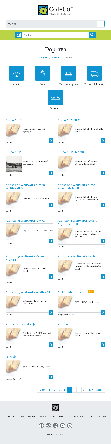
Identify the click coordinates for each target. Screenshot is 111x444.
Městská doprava (68, 84)
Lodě (42, 84)
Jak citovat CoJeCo (76, 416)
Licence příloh (47, 416)
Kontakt (32, 416)
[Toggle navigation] (101, 24)
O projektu (8, 416)
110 (91, 389)
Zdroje (20, 416)
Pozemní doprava (94, 84)
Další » (99, 389)
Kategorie (43, 57)
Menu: (12, 24)
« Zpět (41, 389)
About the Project (99, 416)
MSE (61, 416)
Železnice (55, 108)
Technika (56, 57)
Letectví (16, 84)
